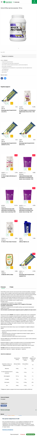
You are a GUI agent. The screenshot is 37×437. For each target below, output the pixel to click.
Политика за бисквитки (7, 429)
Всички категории (5, 410)
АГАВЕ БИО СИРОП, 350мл (7, 274)
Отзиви (11, 287)
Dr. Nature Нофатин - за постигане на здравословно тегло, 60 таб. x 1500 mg (27, 112)
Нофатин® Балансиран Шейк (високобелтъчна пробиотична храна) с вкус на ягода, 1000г (26, 210)
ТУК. (11, 324)
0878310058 (17, 2)
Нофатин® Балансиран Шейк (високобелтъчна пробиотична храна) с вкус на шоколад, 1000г (8, 210)
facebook (3, 405)
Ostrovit (5, 60)
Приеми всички (30, 434)
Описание (3, 287)
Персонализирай (14, 434)
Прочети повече (4, 74)
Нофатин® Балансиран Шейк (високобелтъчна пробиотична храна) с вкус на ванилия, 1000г (26, 177)
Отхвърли (22, 434)
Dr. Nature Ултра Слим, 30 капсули (8, 241)
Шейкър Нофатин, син (24, 241)
